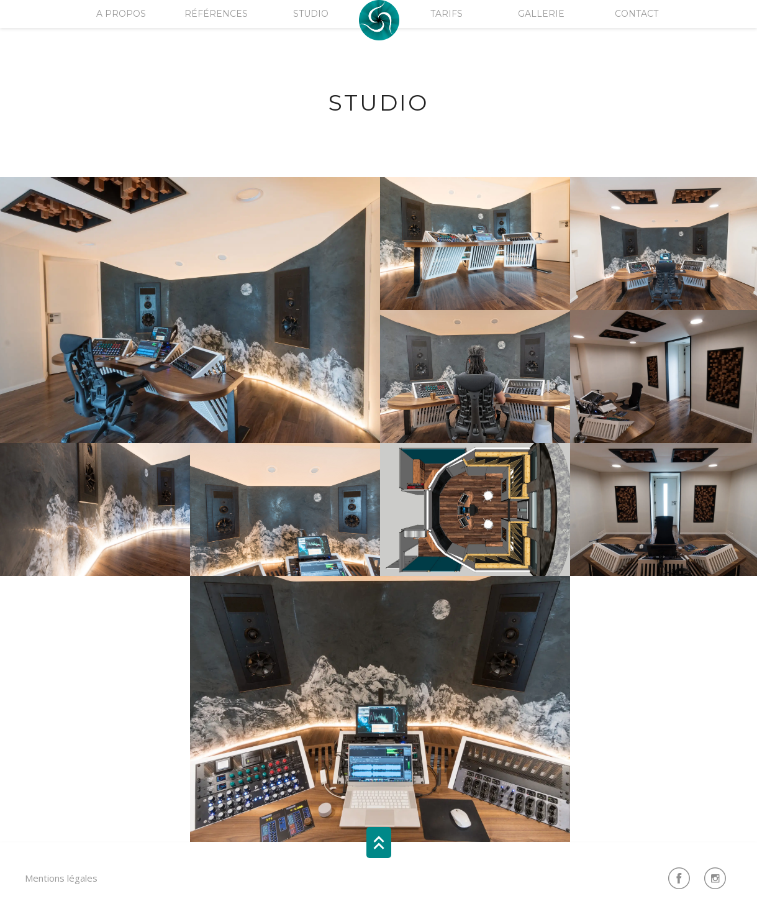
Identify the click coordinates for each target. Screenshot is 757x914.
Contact (636, 13)
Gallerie (541, 13)
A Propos (121, 13)
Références (216, 13)
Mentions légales (61, 878)
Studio (311, 13)
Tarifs (446, 13)
